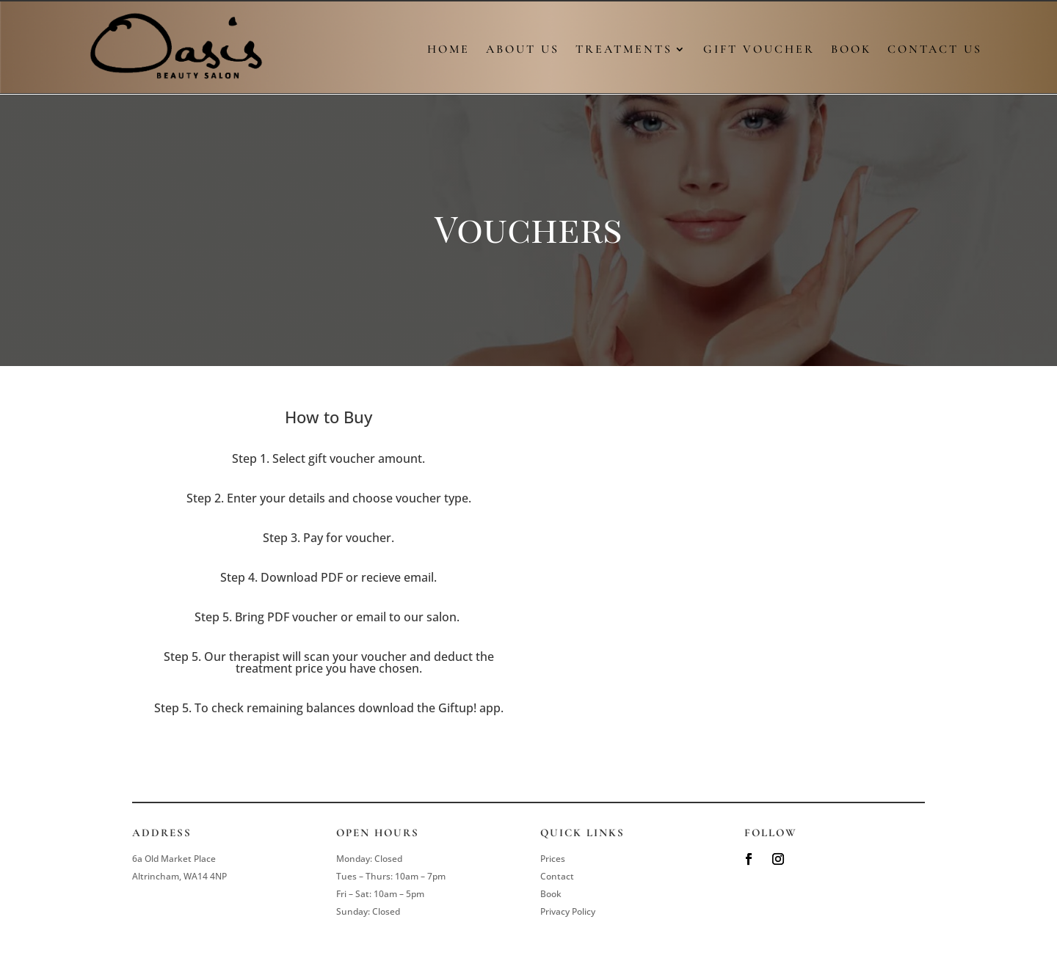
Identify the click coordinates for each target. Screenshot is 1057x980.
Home (448, 49)
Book (851, 49)
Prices (552, 858)
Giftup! (457, 708)
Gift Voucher (759, 49)
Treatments (623, 49)
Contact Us (934, 49)
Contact (557, 876)
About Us (522, 49)
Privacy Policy (567, 911)
